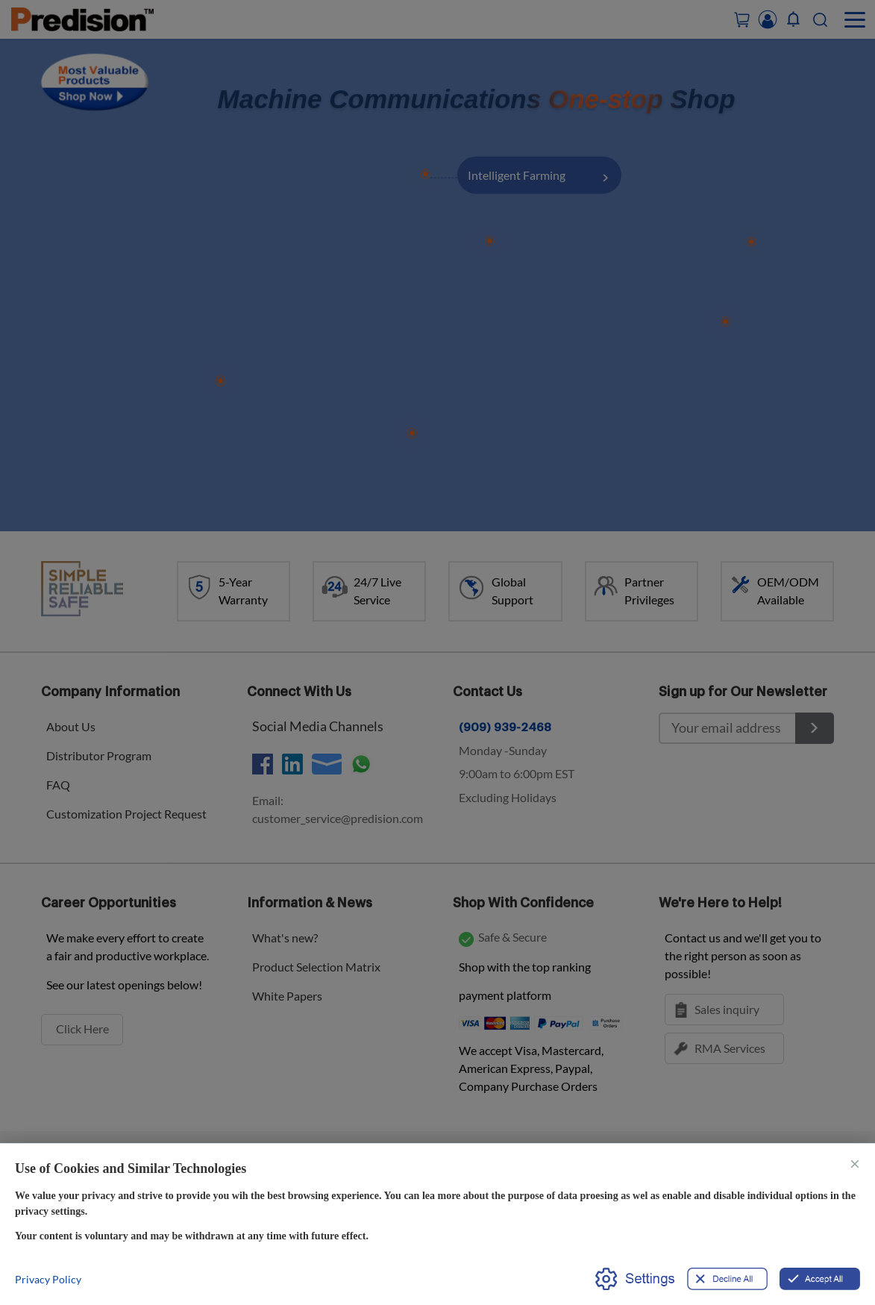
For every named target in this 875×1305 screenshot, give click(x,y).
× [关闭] (855, 1163)
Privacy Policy (48, 1279)
